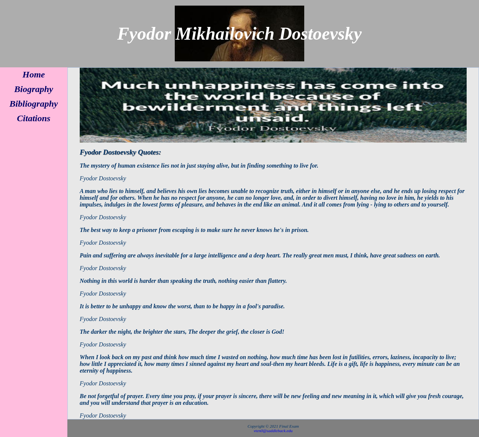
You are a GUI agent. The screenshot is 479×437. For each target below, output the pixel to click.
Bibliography (33, 104)
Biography (33, 89)
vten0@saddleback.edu (273, 430)
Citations (33, 118)
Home (33, 74)
